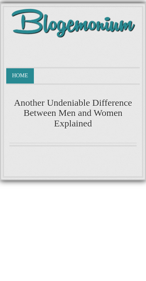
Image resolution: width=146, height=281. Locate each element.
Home (20, 75)
